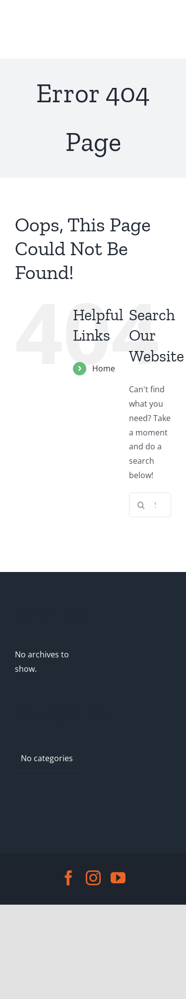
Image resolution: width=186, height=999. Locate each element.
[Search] (141, 505)
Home (103, 368)
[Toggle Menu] (24, 29)
